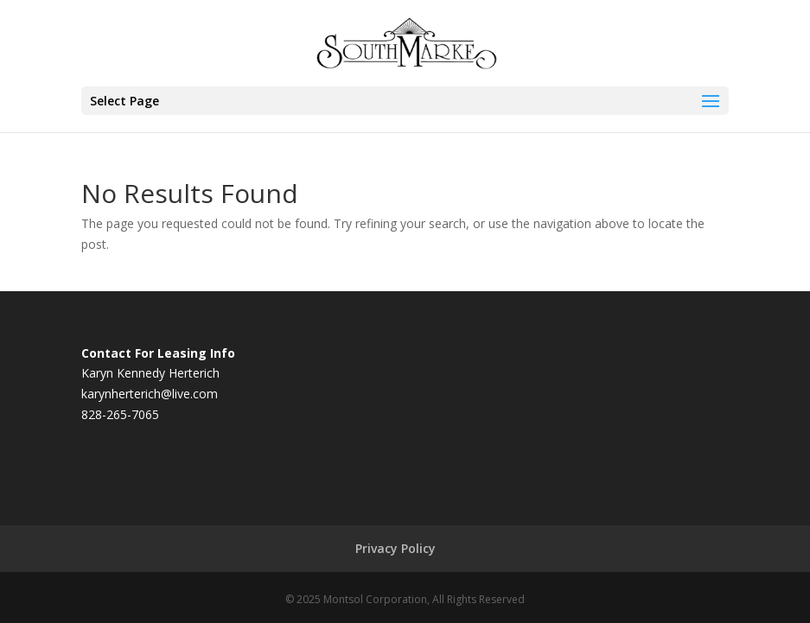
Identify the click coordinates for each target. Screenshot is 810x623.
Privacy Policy (395, 548)
